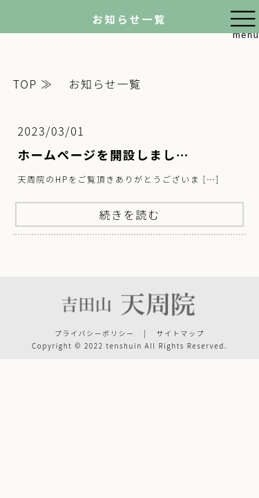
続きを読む (129, 214)
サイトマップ (180, 333)
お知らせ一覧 (103, 83)
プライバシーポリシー (95, 333)
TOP (25, 83)
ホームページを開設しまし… (103, 154)
